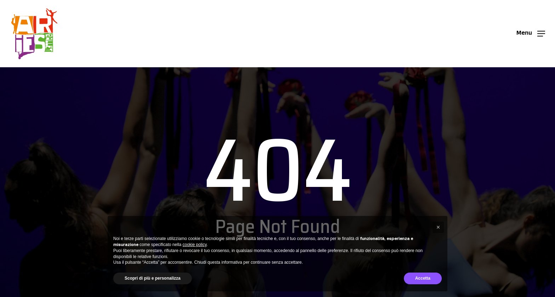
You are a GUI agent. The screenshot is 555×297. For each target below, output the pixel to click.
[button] (530, 34)
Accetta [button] (422, 278)
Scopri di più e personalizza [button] (153, 278)
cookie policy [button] (195, 244)
